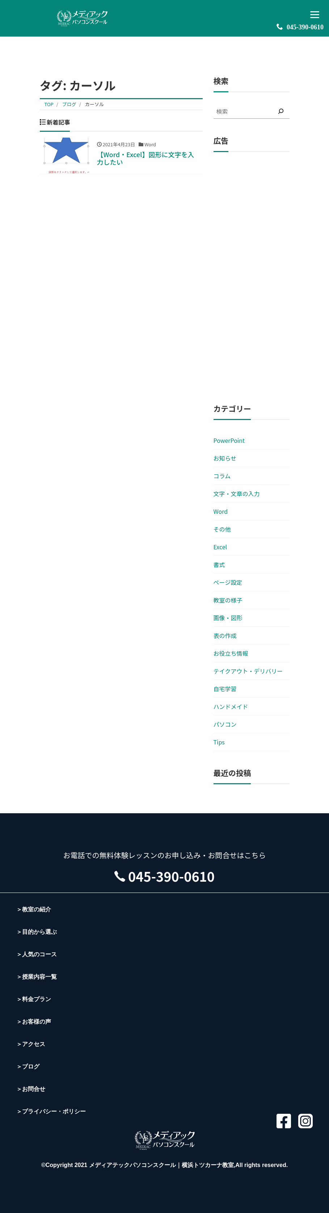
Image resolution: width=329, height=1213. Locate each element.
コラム (222, 475)
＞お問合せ (30, 1089)
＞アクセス (30, 1044)
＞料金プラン (33, 999)
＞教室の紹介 (33, 909)
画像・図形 (228, 617)
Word (221, 511)
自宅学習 (225, 688)
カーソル (94, 104)
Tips (219, 742)
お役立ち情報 (231, 653)
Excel (220, 546)
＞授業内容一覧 (36, 977)
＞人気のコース (36, 954)
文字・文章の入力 (237, 493)
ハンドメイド (231, 706)
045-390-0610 (300, 27)
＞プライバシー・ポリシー (51, 1111)
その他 (222, 529)
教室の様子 (228, 600)
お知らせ (225, 458)
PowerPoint (229, 440)
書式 (219, 564)
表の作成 (225, 635)
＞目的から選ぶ (36, 932)
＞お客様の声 (33, 1022)
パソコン (225, 724)
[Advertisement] (252, 278)
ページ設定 (228, 582)
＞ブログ (27, 1066)
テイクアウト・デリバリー (248, 671)
